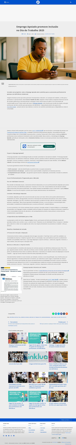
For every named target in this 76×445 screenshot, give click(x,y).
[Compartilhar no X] (58, 314)
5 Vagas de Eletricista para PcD (37, 363)
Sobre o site (31, 431)
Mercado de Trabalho (51, 34)
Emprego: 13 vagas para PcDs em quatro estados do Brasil (58, 345)
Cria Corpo (43, 427)
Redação (24, 34)
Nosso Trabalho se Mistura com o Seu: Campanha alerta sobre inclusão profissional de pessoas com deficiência (58, 366)
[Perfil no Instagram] (11, 435)
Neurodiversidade (46, 317)
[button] (6, 2)
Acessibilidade (32, 429)
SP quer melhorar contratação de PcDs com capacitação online (58, 403)
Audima (42, 429)
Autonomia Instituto (33, 162)
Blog (30, 427)
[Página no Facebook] (13, 435)
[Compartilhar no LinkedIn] (56, 314)
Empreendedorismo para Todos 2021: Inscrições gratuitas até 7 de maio (57, 385)
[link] (55, 442)
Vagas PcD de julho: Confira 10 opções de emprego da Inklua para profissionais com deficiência (37, 405)
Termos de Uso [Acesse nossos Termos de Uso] (68, 442)
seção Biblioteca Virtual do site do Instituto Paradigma (54, 270)
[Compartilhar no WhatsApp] (53, 314)
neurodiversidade (11, 107)
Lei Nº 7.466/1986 (53, 279)
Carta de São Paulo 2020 (15, 363)
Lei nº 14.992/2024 (37, 130)
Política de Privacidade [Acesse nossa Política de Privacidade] (65, 441)
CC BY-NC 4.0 (55, 441)
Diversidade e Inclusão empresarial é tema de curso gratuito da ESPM (16, 385)
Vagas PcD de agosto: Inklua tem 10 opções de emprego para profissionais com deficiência (38, 346)
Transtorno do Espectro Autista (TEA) (16, 132)
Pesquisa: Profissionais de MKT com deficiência (17, 345)
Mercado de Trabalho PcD (35, 317)
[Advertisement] (38, 13)
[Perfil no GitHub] (3, 435)
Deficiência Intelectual (15, 317)
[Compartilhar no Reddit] (67, 314)
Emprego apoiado (25, 317)
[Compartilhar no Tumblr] (64, 314)
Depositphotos (43, 431)
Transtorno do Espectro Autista (58, 317)
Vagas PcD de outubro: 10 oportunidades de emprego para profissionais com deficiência (17, 404)
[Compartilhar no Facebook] (61, 314)
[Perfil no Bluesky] (6, 435)
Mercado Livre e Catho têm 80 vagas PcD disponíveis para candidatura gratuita (37, 385)
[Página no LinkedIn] (8, 435)
